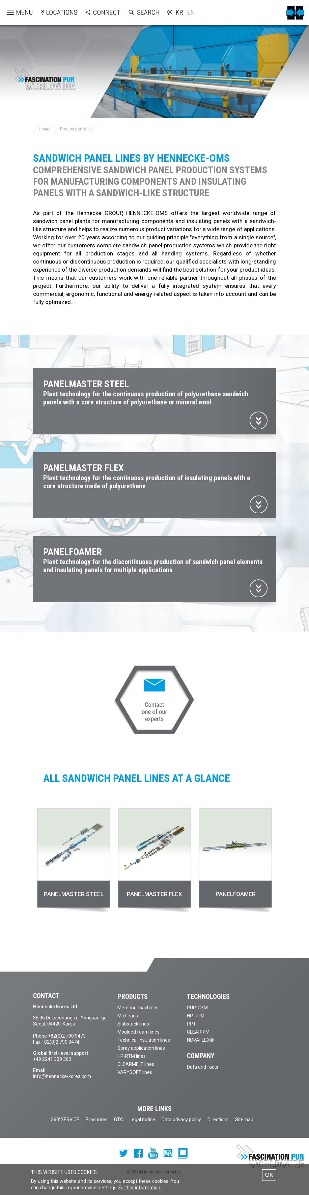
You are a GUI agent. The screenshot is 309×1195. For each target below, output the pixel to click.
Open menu (14, 12)
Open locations (52, 12)
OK (269, 1176)
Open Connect (96, 12)
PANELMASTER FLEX (154, 894)
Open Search (137, 12)
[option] (73, 861)
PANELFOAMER (236, 894)
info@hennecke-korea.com (62, 1076)
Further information (139, 1188)
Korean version (180, 12)
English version (189, 12)
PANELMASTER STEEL (74, 894)
